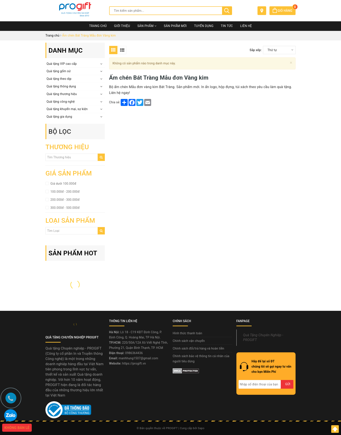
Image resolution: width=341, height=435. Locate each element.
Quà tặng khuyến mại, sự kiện (67, 109)
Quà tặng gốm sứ (59, 71)
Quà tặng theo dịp (59, 78)
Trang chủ (98, 26)
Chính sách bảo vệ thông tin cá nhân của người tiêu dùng (201, 358)
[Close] (291, 62)
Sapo (201, 428)
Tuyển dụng (203, 26)
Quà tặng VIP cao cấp (62, 63)
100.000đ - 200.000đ (65, 191)
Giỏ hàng (284, 10)
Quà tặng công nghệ (61, 101)
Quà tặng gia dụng (59, 116)
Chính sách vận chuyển (189, 341)
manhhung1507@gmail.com (138, 358)
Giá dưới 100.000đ (63, 183)
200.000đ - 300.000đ (65, 199)
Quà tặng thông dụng (61, 86)
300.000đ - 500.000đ (65, 207)
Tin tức (227, 26)
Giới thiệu (122, 26)
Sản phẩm (147, 26)
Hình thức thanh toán (187, 333)
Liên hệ (246, 26)
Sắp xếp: (256, 50)
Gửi (287, 384)
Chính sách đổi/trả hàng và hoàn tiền (198, 348)
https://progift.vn (134, 363)
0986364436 (134, 353)
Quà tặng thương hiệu (62, 94)
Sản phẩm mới (175, 26)
